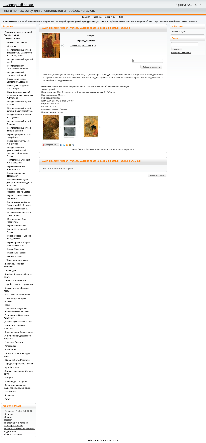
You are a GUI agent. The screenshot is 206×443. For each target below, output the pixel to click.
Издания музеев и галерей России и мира (21, 21)
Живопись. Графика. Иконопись (14, 265)
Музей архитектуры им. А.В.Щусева (18, 142)
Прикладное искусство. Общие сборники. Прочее (16, 310)
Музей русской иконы (17, 209)
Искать (177, 49)
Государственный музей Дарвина (19, 122)
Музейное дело (12, 367)
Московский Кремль (17, 42)
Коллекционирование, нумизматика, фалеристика (17, 386)
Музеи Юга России (16, 253)
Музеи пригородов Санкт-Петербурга (19, 135)
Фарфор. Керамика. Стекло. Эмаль (18, 275)
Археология (10, 350)
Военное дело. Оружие (16, 381)
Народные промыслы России (19, 364)
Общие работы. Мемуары (17, 360)
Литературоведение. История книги (18, 372)
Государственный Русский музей (20, 60)
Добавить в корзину (151, 67)
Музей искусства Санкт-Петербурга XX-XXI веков (19, 203)
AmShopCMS (111, 440)
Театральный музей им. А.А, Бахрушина (18, 161)
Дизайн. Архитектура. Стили (18, 322)
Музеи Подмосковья (17, 225)
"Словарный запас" (18, 5)
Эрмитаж (11, 46)
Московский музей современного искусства (18, 190)
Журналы (9, 395)
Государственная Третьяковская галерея (18, 67)
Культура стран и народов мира (17, 354)
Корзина (178, 26)
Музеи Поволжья (15, 249)
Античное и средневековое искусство (17, 337)
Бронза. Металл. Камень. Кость (16, 289)
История (9, 377)
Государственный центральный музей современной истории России (17, 151)
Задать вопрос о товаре (81, 45)
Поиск (175, 38)
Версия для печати (86, 40)
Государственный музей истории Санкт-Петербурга (20, 109)
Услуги (8, 399)
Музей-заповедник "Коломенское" (16, 167)
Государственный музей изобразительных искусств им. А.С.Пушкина (19, 53)
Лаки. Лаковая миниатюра (17, 294)
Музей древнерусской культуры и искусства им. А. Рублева (89, 21)
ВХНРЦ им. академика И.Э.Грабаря (18, 87)
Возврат (8, 420)
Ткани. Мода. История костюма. (15, 299)
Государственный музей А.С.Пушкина (19, 116)
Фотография (11, 346)
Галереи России (14, 256)
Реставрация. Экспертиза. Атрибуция (17, 316)
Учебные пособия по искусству (14, 326)
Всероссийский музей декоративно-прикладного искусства (19, 182)
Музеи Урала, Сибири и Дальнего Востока (18, 243)
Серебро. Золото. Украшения (19, 284)
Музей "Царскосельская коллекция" (19, 197)
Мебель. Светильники (15, 280)
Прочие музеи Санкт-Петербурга (17, 220)
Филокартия (10, 392)
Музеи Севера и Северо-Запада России (19, 237)
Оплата (7, 417)
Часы (7, 305)
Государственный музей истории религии (19, 129)
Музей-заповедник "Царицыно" (16, 174)
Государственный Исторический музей (16, 73)
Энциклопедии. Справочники (19, 332)
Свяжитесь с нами (13, 434)
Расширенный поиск (181, 52)
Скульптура (10, 270)
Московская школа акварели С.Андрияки (17, 80)
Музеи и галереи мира (17, 260)
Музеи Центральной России (17, 230)
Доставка (8, 414)
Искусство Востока (14, 342)
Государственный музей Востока (19, 103)
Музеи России (51, 21)
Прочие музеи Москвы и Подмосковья (19, 213)
